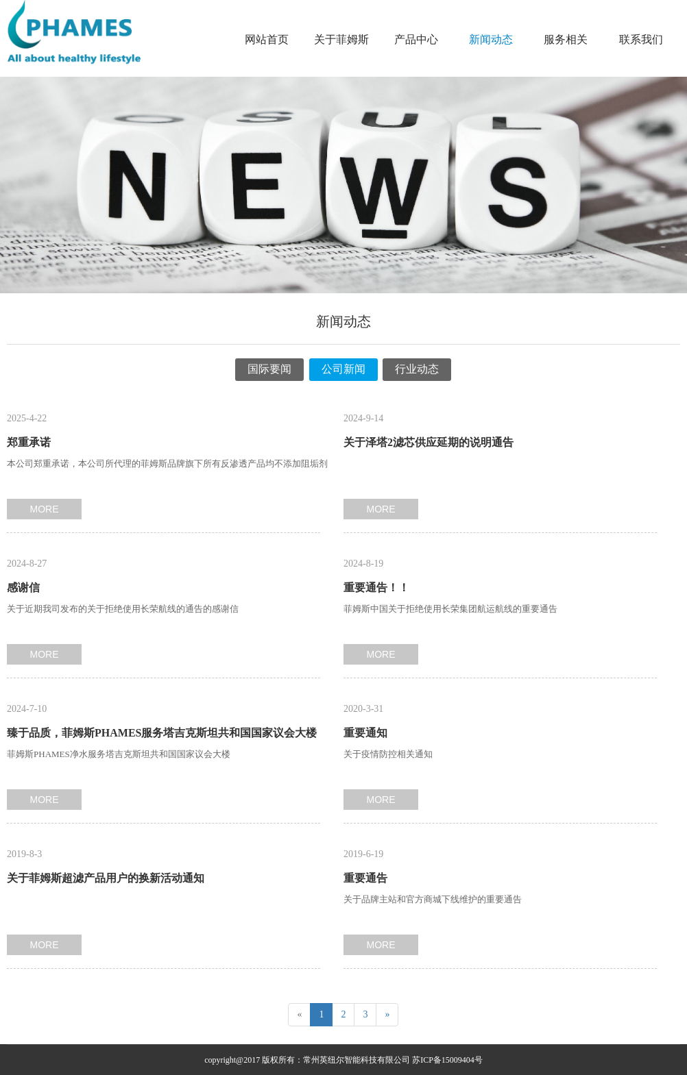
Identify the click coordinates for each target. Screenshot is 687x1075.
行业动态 (417, 369)
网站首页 (267, 39)
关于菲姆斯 (341, 39)
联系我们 (641, 39)
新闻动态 (491, 39)
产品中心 (416, 39)
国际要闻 (269, 369)
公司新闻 (343, 369)
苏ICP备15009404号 (447, 1060)
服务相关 (566, 39)
